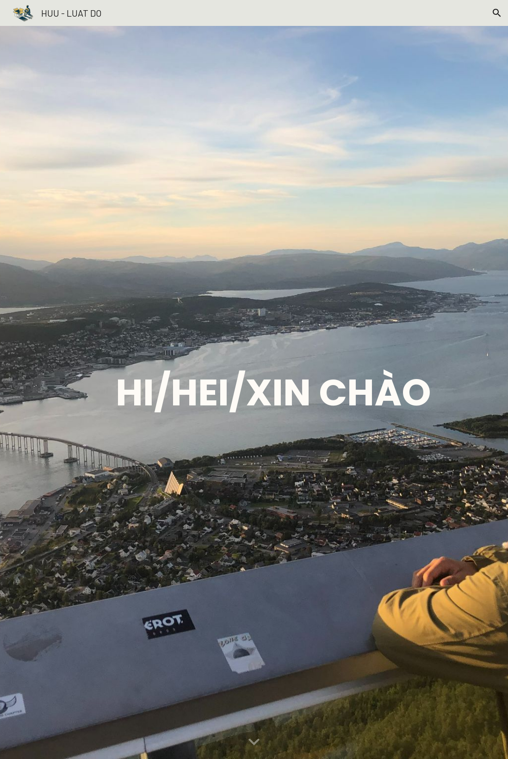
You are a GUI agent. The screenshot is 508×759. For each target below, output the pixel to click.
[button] (497, 13)
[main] (273, 392)
